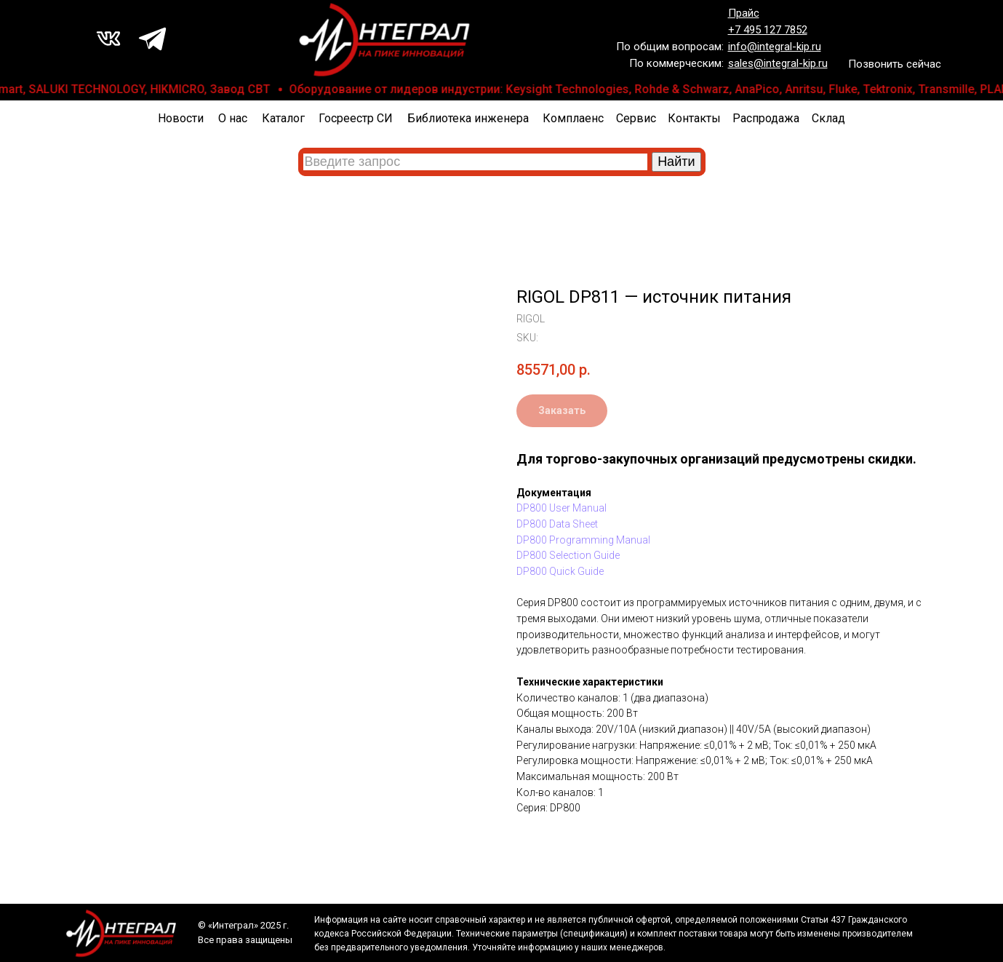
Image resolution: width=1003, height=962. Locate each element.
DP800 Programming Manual (583, 540)
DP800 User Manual (561, 508)
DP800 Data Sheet (557, 524)
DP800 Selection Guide (568, 555)
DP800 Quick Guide (560, 571)
